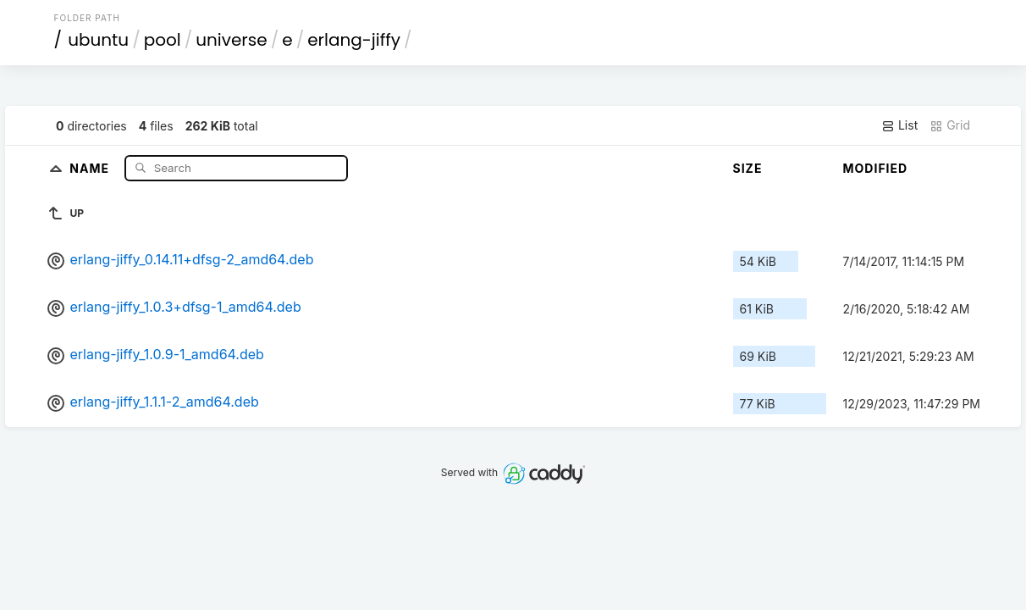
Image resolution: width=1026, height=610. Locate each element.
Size (748, 168)
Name (91, 167)
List (899, 125)
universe (231, 40)
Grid (949, 125)
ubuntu (98, 40)
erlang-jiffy (353, 40)
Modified (875, 168)
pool (162, 40)
